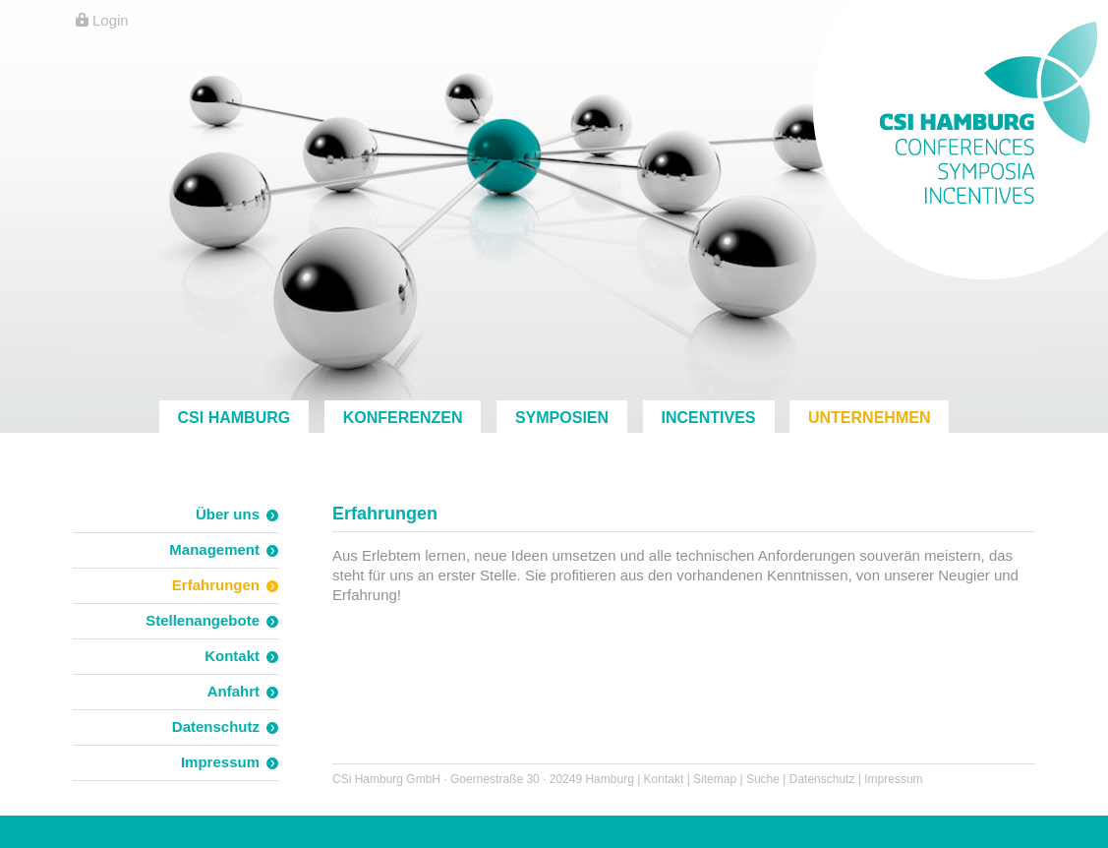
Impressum (893, 779)
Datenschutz (822, 779)
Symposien (562, 417)
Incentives (709, 417)
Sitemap (714, 779)
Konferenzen (403, 417)
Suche (763, 779)
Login (110, 20)
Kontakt (664, 779)
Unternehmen (869, 417)
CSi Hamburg (234, 417)
